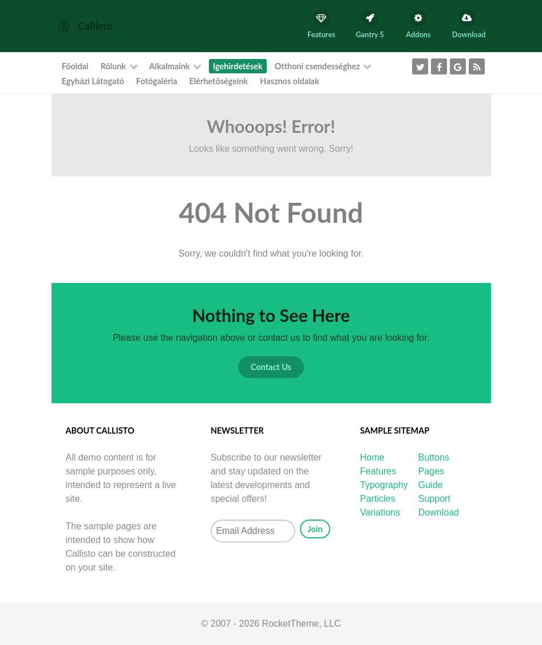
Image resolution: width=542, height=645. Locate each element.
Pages (431, 471)
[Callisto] (85, 25)
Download (438, 512)
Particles (377, 499)
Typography (384, 485)
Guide (430, 485)
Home (372, 457)
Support (434, 499)
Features (378, 471)
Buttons (433, 457)
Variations (380, 512)
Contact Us (271, 367)
